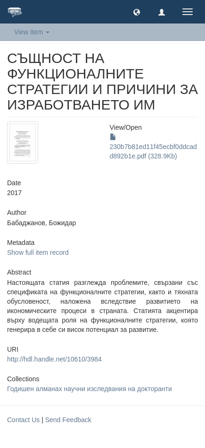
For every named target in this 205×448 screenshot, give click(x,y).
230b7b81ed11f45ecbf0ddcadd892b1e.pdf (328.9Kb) (153, 147)
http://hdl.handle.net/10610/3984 (54, 359)
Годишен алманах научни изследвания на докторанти (89, 389)
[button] (136, 12)
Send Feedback (68, 420)
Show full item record (38, 252)
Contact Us (23, 420)
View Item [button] (31, 32)
